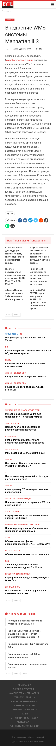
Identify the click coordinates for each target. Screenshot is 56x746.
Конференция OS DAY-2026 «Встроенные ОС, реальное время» (28, 352)
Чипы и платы (12, 423)
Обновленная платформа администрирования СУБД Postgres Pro (27, 542)
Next (16, 315)
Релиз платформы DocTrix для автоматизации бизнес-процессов (24, 441)
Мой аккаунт (24, 722)
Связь (8, 360)
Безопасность (12, 449)
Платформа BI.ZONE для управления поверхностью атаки (25, 592)
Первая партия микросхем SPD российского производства (22, 428)
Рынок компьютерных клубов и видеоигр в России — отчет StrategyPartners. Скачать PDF (24, 634)
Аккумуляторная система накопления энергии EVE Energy (26, 516)
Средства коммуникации (18, 499)
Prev (9, 315)
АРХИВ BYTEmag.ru (24, 705)
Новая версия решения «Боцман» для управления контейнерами (26, 529)
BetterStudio (39, 741)
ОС (21, 334)
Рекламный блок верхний (24, 726)
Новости (10, 20)
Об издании (24, 685)
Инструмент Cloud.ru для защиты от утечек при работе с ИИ (25, 464)
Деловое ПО (20, 373)
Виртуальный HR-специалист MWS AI (25, 376)
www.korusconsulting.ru (19, 60)
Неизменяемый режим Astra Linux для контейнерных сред (26, 477)
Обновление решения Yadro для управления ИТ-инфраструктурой (23, 415)
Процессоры (11, 334)
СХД (7, 561)
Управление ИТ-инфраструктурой (22, 410)
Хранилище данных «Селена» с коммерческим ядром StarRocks (23, 566)
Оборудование (13, 512)
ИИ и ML (8, 373)
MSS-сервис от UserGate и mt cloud (25, 453)
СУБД (7, 538)
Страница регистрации (24, 718)
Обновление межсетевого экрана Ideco (27, 554)
